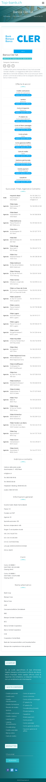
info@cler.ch (8, 473)
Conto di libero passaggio (31, 699)
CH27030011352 (14, 542)
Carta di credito (11, 736)
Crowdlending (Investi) (30, 708)
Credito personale (12, 693)
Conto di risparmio (29, 693)
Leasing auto (10, 719)
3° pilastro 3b (27, 705)
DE (9, 66)
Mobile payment (28, 717)
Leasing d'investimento (11, 723)
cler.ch (23, 51)
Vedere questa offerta (23, 95)
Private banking (28, 711)
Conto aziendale (28, 723)
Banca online (10, 733)
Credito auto (10, 696)
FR (4, 66)
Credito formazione (12, 704)
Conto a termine (28, 696)
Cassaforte (26, 714)
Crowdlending (10, 727)
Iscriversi (12, 760)
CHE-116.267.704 (12, 533)
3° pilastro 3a (27, 702)
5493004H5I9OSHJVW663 (18, 546)
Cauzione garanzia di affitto (30, 730)
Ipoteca (8, 710)
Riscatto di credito (12, 707)
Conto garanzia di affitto (31, 726)
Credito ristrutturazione (11, 700)
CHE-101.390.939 (12, 538)
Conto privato (27, 720)
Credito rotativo (11, 716)
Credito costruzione (12, 713)
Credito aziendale (12, 730)
